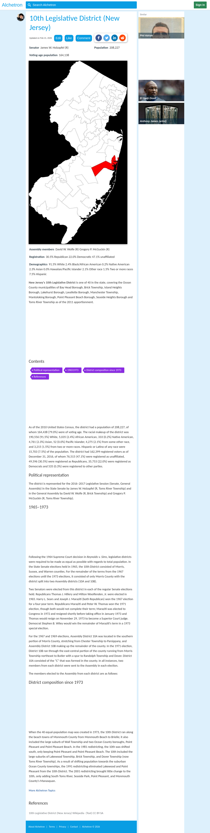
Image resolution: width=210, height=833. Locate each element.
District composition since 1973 (103, 370)
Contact (74, 826)
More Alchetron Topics (42, 790)
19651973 (72, 370)
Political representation (46, 370)
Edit (58, 38)
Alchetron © (91, 826)
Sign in (200, 4)
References (40, 376)
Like (69, 38)
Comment (83, 38)
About (37, 826)
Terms (52, 826)
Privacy (62, 826)
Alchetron (12, 5)
